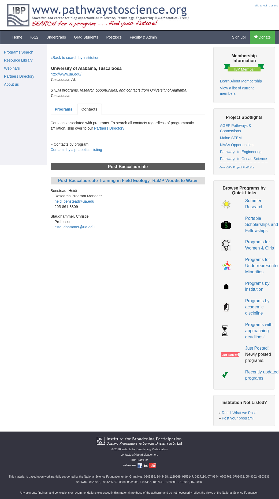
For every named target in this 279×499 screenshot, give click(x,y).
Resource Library (18, 60)
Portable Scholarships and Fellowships (261, 224)
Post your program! (238, 418)
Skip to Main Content (266, 5)
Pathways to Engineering (241, 152)
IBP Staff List (139, 460)
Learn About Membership (241, 81)
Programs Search (18, 52)
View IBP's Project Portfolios (237, 167)
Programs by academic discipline (257, 306)
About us (11, 84)
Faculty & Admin (143, 37)
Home (17, 37)
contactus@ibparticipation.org (139, 454)
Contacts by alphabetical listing (76, 150)
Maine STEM (231, 138)
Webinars (12, 68)
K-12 (34, 37)
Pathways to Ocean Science (243, 159)
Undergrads (56, 37)
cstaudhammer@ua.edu (75, 227)
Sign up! (239, 37)
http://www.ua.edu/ (66, 74)
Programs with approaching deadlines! (259, 330)
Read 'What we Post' (239, 413)
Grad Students (86, 37)
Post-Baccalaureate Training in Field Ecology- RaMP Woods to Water (128, 180)
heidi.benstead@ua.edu (74, 201)
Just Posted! (257, 348)
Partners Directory (19, 76)
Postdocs (114, 37)
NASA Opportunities (237, 145)
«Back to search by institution (75, 57)
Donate (262, 37)
